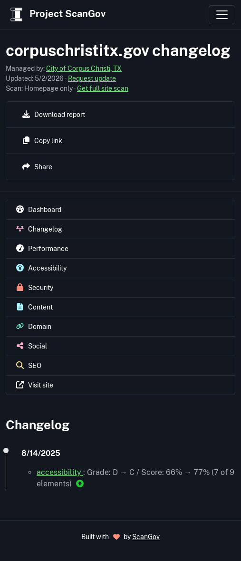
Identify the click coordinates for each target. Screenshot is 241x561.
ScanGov (146, 537)
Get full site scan (102, 88)
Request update (92, 78)
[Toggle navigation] (222, 14)
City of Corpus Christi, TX (84, 68)
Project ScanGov (57, 14)
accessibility (60, 472)
